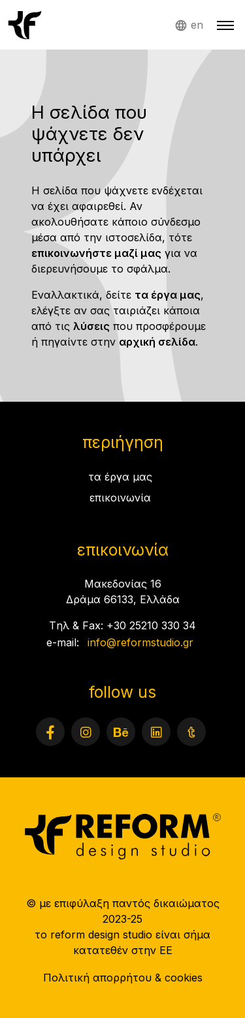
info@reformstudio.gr (140, 642)
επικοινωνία (120, 497)
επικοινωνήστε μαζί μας (96, 253)
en (197, 24)
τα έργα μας (168, 294)
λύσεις (91, 326)
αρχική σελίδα (157, 341)
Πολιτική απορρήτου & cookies (123, 977)
